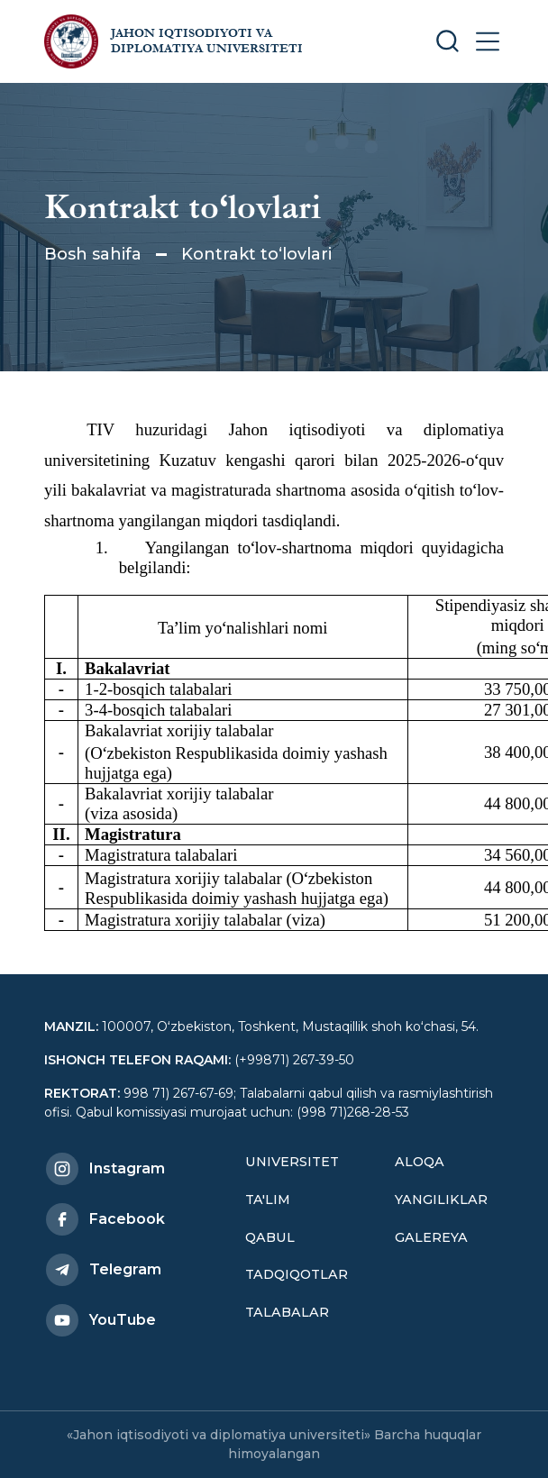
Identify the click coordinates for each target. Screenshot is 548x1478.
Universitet (292, 1162)
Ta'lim (267, 1199)
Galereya (431, 1237)
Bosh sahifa (93, 254)
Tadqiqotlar (296, 1274)
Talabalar (287, 1312)
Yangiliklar (441, 1199)
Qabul (270, 1237)
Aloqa (419, 1162)
